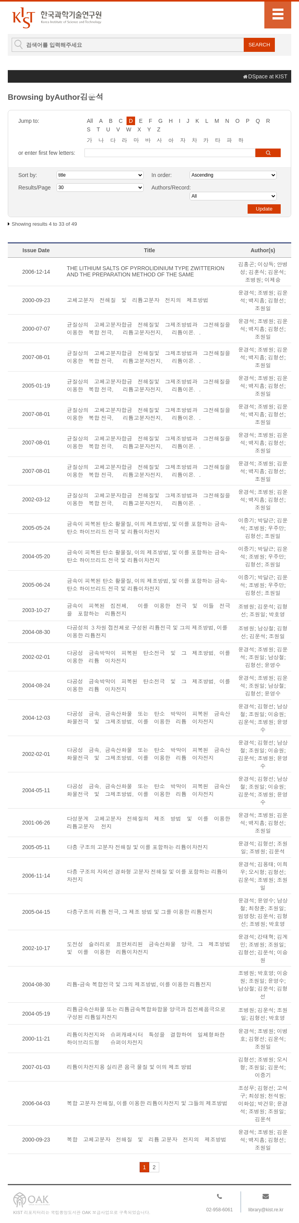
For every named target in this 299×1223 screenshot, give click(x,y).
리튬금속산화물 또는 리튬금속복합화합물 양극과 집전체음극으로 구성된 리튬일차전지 (146, 1013)
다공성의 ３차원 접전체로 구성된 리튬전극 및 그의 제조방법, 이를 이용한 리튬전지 (147, 632)
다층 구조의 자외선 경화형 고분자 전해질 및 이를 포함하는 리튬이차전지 (147, 876)
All (90, 121)
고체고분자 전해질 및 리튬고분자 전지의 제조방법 (138, 300)
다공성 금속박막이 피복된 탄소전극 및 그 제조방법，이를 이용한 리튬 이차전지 (149, 657)
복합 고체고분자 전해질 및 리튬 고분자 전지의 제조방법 (147, 1139)
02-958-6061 (219, 1209)
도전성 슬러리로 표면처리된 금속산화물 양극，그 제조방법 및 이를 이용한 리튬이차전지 (149, 948)
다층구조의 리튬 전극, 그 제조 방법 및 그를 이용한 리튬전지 (140, 912)
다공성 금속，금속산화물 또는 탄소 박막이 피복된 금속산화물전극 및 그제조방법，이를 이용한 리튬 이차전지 (148, 718)
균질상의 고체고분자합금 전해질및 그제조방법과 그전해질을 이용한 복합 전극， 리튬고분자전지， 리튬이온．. (149, 329)
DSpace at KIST (267, 76)
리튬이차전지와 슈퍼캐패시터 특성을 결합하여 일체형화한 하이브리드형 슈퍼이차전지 (148, 1039)
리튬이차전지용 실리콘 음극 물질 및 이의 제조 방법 (129, 1067)
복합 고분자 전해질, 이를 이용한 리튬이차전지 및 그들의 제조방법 (147, 1103)
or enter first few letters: (46, 153)
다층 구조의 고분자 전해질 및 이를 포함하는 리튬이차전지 (137, 847)
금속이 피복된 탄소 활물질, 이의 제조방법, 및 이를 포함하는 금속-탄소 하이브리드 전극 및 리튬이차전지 (147, 528)
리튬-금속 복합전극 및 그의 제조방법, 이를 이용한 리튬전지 (147, 984)
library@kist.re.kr (265, 1209)
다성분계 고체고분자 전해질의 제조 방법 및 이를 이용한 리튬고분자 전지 (149, 823)
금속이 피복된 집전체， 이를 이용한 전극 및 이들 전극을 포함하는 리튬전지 (148, 610)
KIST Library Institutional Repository (56, 17)
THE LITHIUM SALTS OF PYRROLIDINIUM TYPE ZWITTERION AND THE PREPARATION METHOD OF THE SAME (146, 271)
